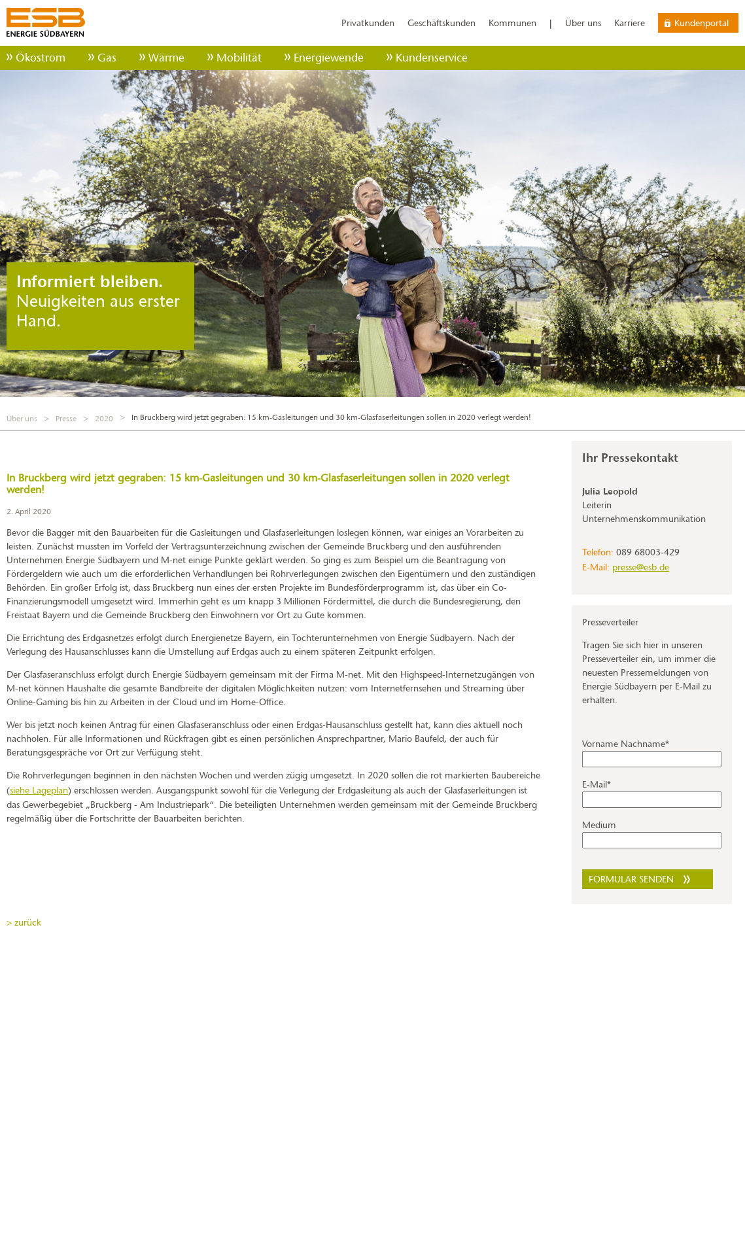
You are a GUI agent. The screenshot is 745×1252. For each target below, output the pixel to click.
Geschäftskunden (441, 23)
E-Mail (596, 784)
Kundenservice (432, 57)
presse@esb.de (640, 567)
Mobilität (239, 57)
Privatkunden (367, 23)
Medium (599, 825)
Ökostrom (40, 57)
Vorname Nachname (625, 744)
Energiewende (329, 57)
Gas (106, 57)
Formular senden (631, 879)
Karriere (629, 23)
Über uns (583, 23)
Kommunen (512, 23)
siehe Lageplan (39, 790)
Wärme (166, 57)
